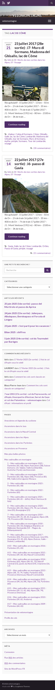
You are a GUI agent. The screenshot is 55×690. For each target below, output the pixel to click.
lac (11, 136)
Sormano (23, 141)
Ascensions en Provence (15, 448)
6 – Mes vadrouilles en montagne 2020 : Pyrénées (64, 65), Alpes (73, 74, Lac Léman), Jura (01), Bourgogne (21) (27, 507)
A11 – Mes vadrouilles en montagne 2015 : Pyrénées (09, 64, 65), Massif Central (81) (26, 553)
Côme (36, 134)
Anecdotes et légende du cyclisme (20, 420)
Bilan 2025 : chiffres (15, 332)
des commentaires (14, 663)
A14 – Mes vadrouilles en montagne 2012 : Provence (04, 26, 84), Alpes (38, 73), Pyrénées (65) (28, 581)
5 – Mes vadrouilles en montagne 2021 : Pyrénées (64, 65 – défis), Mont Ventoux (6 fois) (26, 499)
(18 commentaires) (41, 148)
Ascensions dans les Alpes (16, 437)
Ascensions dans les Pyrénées (18, 443)
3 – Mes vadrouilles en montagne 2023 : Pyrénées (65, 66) (25, 484)
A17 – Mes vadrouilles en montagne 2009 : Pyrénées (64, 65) (26, 605)
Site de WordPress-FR (14, 668)
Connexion (9, 652)
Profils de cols (10, 618)
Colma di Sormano (24, 134)
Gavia (10, 246)
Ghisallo (43, 134)
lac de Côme (19, 136)
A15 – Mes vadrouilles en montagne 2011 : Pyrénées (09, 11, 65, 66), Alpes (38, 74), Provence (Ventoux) (26, 590)
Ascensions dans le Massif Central (20, 431)
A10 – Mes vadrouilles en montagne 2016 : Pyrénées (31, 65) (26, 547)
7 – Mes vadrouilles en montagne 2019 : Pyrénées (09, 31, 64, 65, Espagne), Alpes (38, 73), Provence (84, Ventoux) (28, 516)
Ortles (45, 246)
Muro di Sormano (37, 139)
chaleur (11, 134)
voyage (8, 143)
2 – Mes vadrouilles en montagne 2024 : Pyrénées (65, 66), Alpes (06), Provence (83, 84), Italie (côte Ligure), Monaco (27, 476)
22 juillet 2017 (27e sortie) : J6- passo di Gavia (29, 164)
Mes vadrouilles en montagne (17, 459)
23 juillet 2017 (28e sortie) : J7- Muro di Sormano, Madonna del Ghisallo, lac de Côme (27, 50)
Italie (7, 136)
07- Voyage (16, 62)
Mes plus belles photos (15, 454)
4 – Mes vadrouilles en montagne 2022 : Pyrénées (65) (25, 491)
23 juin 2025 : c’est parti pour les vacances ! (27, 325)
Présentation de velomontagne (18, 612)
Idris (9, 60)
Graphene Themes (22, 686)
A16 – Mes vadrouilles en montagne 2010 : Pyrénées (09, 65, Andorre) (26, 598)
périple (14, 141)
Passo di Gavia (11, 248)
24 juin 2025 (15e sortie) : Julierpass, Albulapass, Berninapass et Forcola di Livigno (24, 316)
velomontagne (9, 20)
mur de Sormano (20, 139)
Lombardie (30, 136)
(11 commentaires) (41, 253)
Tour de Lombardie (37, 141)
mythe (7, 141)
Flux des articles (13, 657)
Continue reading (16, 124)
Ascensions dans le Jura (15, 426)
